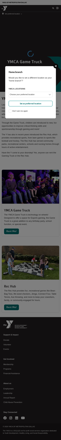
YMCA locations (17, 89)
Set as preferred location (30, 103)
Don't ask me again (18, 111)
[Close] (56, 66)
